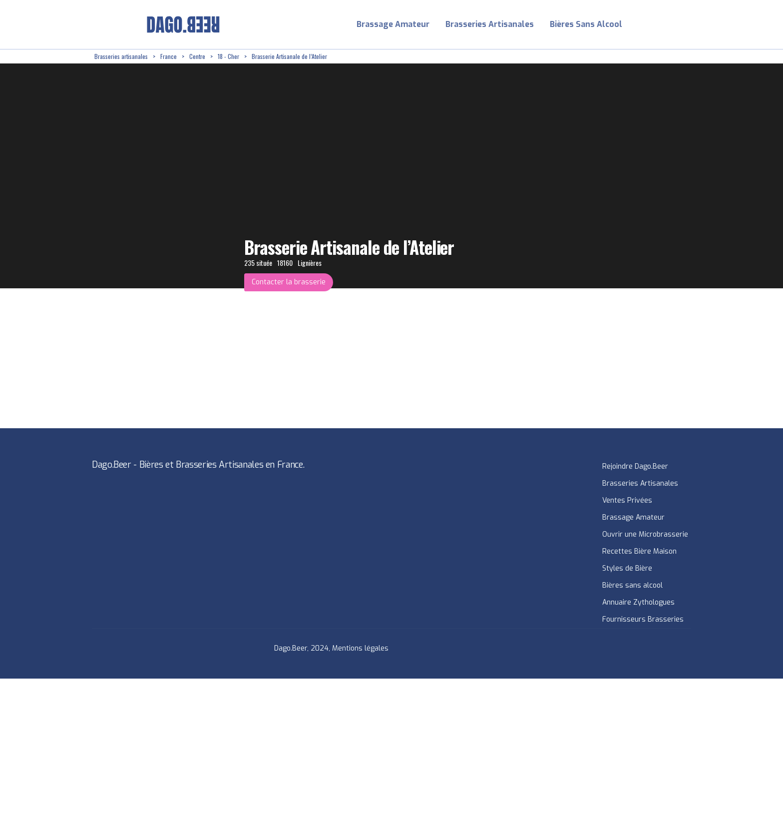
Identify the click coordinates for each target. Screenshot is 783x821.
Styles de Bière (627, 568)
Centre (197, 56)
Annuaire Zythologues (638, 602)
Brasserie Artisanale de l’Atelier (289, 56)
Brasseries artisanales (121, 56)
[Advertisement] (299, 749)
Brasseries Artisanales (489, 24)
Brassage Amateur (393, 24)
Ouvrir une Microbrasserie (645, 534)
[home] (183, 24)
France (168, 56)
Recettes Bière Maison (639, 551)
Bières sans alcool (632, 585)
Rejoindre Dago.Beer (635, 466)
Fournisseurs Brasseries (643, 619)
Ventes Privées (627, 500)
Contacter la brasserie (289, 282)
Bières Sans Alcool (586, 24)
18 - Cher (228, 56)
